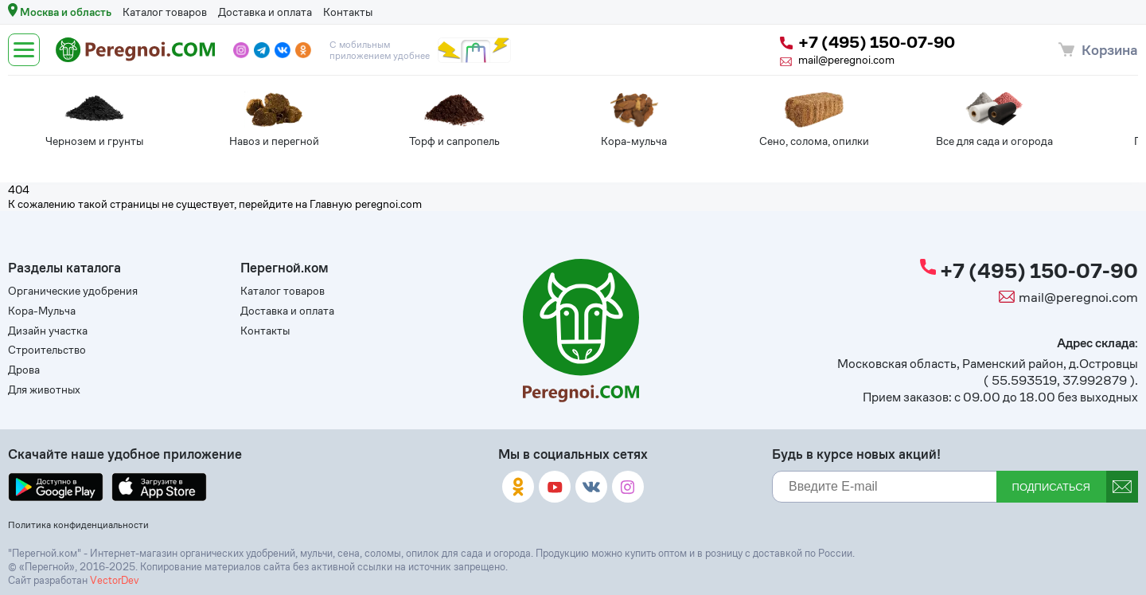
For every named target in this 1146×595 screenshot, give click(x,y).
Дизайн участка (48, 331)
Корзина (1110, 50)
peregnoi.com (388, 204)
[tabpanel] (55, 123)
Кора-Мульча (42, 311)
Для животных (44, 390)
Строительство (47, 350)
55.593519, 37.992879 (1059, 380)
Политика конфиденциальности (78, 524)
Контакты (347, 12)
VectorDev (114, 580)
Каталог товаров (165, 12)
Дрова (24, 370)
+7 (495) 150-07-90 (867, 43)
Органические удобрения (73, 291)
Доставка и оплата (265, 12)
